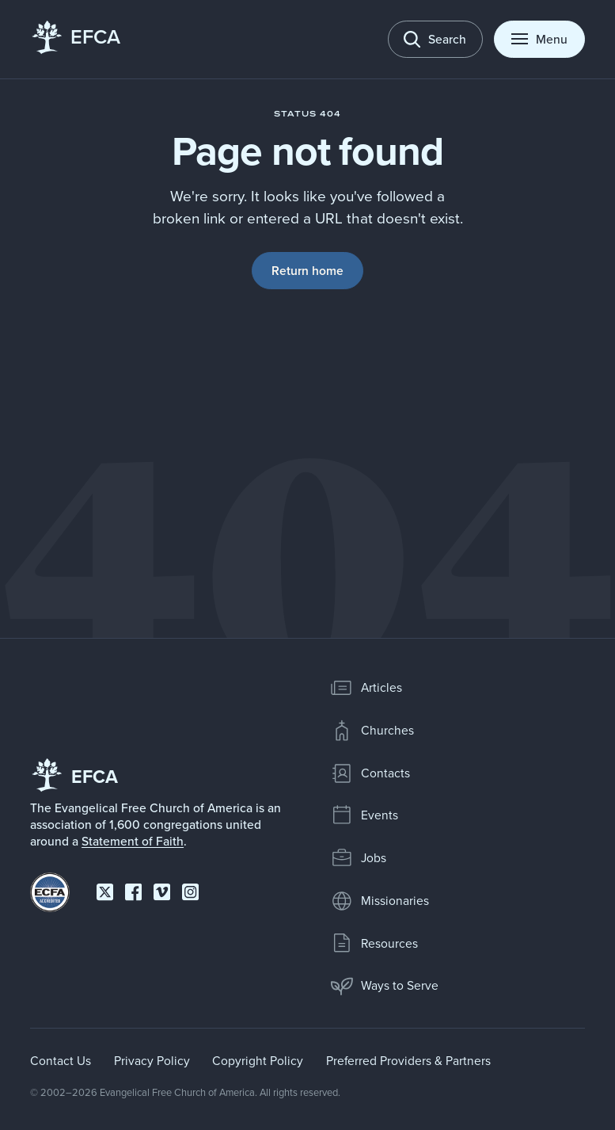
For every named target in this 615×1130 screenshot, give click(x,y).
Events (364, 815)
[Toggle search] (435, 40)
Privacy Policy (152, 1060)
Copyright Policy (257, 1060)
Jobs (358, 858)
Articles (366, 688)
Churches (372, 731)
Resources (374, 943)
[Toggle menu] (539, 40)
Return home (307, 271)
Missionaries (379, 901)
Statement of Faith (133, 840)
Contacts (370, 773)
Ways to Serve (384, 986)
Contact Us (60, 1060)
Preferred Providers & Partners (408, 1060)
